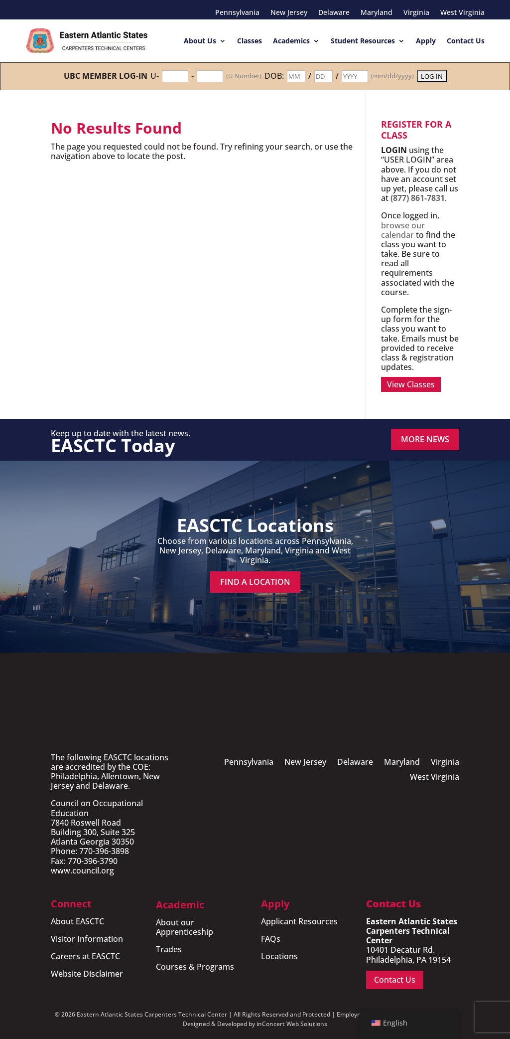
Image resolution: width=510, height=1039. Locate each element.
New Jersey (288, 13)
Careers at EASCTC (85, 956)
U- (154, 76)
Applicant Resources (299, 921)
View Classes (411, 384)
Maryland (376, 13)
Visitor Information (87, 938)
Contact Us (466, 40)
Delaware (334, 13)
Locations (279, 956)
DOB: (274, 76)
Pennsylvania (237, 13)
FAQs (270, 938)
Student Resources (363, 40)
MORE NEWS (425, 439)
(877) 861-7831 (417, 197)
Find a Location (255, 581)
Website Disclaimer (87, 973)
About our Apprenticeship (184, 927)
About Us (200, 40)
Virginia (416, 13)
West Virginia (462, 13)
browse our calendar (403, 230)
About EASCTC (77, 921)
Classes (249, 40)
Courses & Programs (195, 966)
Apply (426, 40)
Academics (291, 40)
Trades (169, 949)
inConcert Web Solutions (291, 1024)
